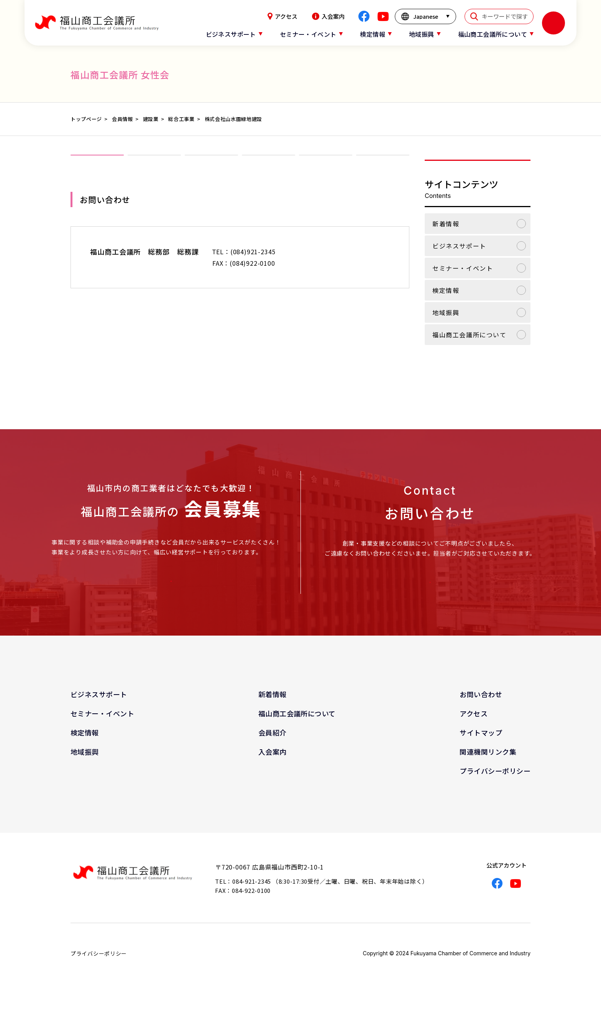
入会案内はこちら (168, 587)
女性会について (154, 167)
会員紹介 (272, 750)
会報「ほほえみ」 (325, 167)
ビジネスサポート (459, 245)
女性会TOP (97, 167)
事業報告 (268, 167)
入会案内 (328, 16)
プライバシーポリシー (495, 789)
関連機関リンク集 (488, 770)
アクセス (282, 16)
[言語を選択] (425, 16)
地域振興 (445, 312)
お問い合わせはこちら (428, 588)
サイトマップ (481, 750)
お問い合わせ (481, 712)
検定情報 (445, 290)
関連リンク (383, 167)
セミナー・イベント (462, 268)
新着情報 (445, 223)
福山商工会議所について (469, 334)
